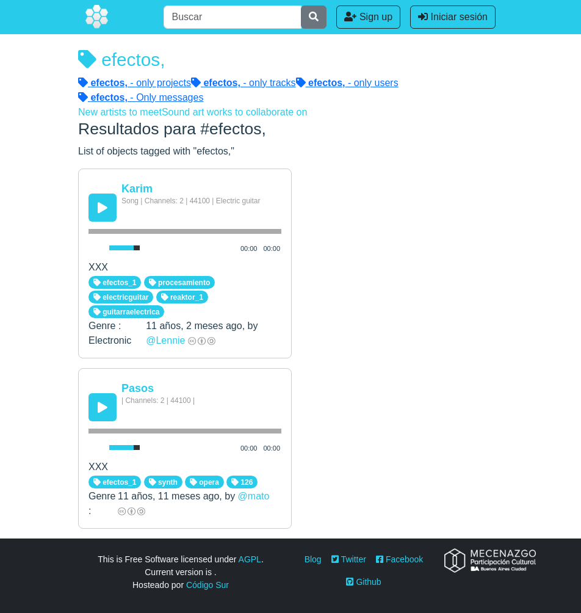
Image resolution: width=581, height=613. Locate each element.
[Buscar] (232, 17)
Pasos (137, 388)
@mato (254, 496)
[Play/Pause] (102, 208)
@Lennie (165, 340)
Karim (137, 189)
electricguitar (121, 297)
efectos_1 (115, 282)
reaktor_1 (182, 297)
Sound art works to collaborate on (234, 112)
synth (163, 482)
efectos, (121, 59)
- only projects (134, 83)
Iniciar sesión (453, 17)
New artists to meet (120, 112)
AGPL (250, 559)
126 (242, 482)
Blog (313, 559)
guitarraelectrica (126, 312)
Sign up (368, 17)
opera (204, 482)
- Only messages (140, 97)
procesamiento (180, 282)
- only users (347, 83)
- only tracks (243, 83)
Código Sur (207, 585)
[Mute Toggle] (96, 248)
